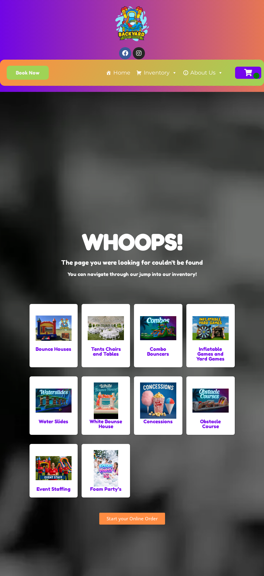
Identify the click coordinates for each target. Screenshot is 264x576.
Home (121, 72)
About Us (206, 73)
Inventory (160, 73)
